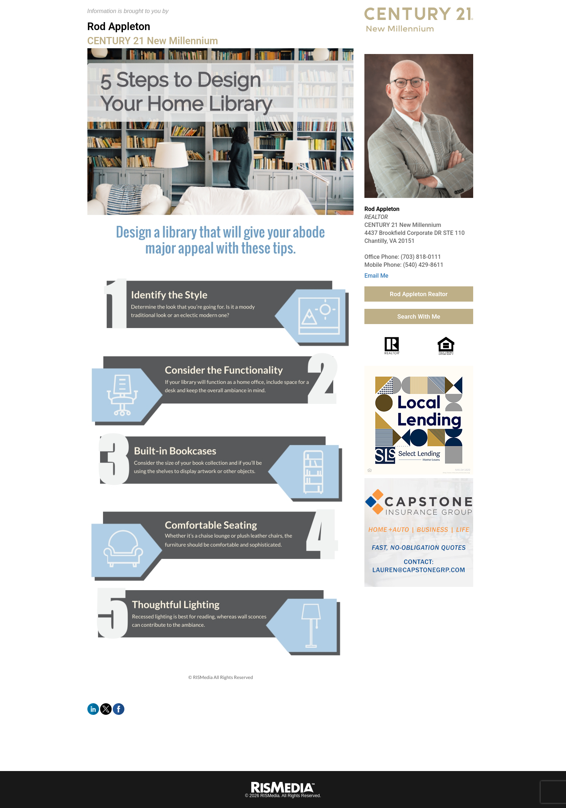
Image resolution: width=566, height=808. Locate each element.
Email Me (376, 275)
